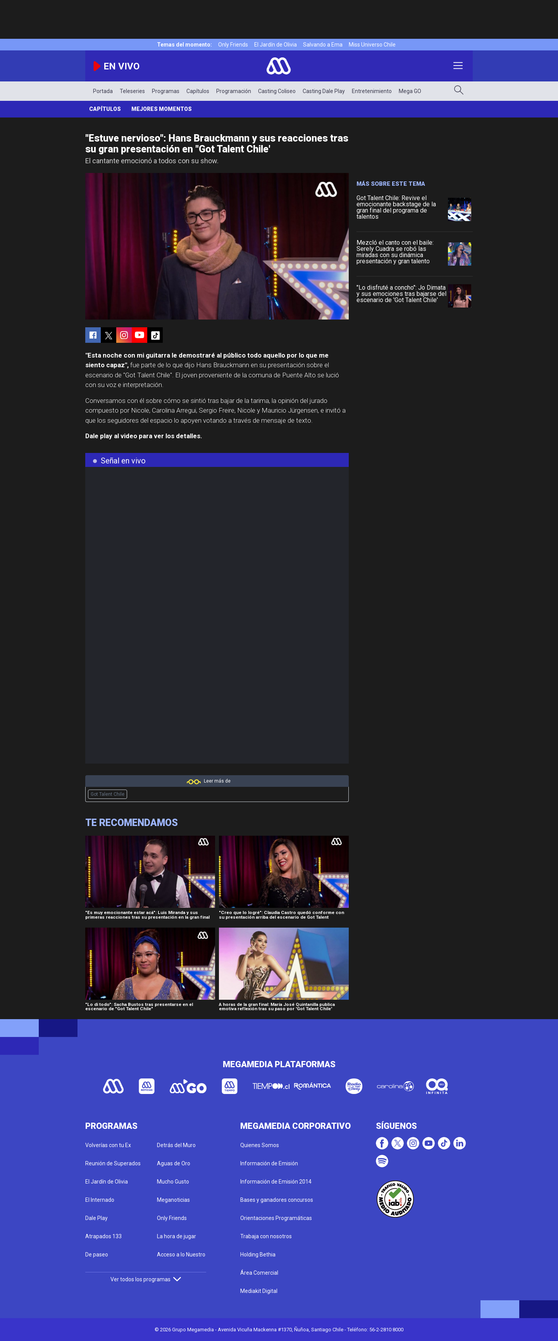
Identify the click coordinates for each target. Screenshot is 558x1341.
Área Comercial (259, 1273)
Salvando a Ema (323, 44)
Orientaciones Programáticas (276, 1218)
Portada (103, 91)
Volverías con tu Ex (108, 1145)
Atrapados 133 (103, 1236)
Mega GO (410, 91)
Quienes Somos (259, 1145)
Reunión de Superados (113, 1163)
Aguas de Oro (173, 1163)
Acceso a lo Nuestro (181, 1254)
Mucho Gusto (173, 1182)
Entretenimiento (372, 91)
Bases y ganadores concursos (276, 1200)
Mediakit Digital (258, 1291)
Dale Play (96, 1218)
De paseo (96, 1254)
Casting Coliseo (277, 91)
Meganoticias (173, 1200)
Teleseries (132, 91)
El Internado (99, 1200)
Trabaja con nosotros (266, 1236)
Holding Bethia (258, 1254)
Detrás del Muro (176, 1145)
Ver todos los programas (145, 1279)
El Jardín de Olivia (275, 44)
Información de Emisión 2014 (276, 1182)
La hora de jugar (176, 1236)
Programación (233, 91)
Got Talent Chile (107, 794)
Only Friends (233, 44)
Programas (165, 91)
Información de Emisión (269, 1163)
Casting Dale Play (324, 91)
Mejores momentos (161, 109)
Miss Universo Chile (372, 44)
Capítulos (197, 91)
